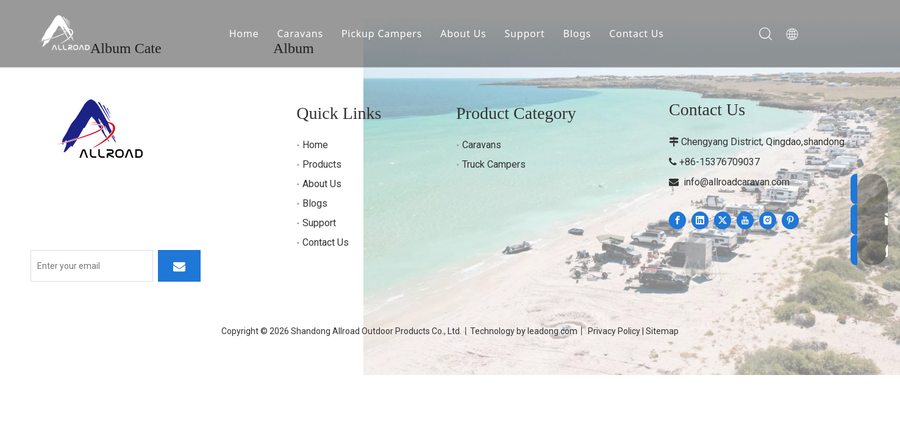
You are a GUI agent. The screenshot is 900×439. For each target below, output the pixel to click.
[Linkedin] (700, 220)
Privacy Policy (614, 331)
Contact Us (637, 33)
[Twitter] (722, 220)
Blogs (577, 33)
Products (321, 164)
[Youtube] (745, 220)
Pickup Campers (382, 33)
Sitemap (662, 331)
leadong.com (552, 331)
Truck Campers (494, 164)
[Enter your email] (91, 266)
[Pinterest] (790, 220)
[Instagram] (767, 220)
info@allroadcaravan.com (737, 182)
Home (245, 33)
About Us (464, 33)
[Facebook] (677, 220)
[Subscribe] (179, 266)
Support (525, 33)
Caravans (300, 33)
